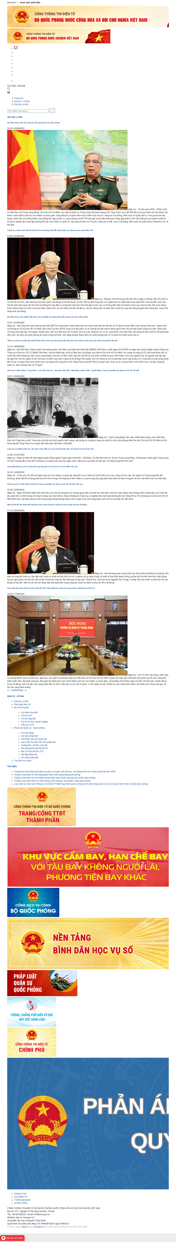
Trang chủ (18, 98)
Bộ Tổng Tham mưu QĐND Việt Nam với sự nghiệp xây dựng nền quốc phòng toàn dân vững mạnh (47, 317)
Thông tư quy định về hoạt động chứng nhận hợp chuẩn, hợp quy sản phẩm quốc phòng (54, 778)
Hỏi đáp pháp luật (29, 754)
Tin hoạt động (27, 733)
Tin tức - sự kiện (22, 52)
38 (19, 690)
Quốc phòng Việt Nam (25, 59)
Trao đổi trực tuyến (23, 760)
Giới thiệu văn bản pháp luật (34, 739)
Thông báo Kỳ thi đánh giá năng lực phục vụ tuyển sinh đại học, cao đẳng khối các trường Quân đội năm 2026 (64, 771)
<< (8, 690)
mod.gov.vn (39, 1227)
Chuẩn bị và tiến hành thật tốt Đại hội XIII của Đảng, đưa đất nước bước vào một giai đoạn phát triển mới (50, 230)
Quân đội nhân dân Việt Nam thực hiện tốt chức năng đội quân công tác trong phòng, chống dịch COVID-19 (51, 588)
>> (26, 690)
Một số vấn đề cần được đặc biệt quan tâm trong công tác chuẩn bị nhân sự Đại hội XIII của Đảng (47, 505)
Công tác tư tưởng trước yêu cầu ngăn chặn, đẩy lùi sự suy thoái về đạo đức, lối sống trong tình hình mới (50, 449)
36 (15, 690)
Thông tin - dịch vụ (24, 74)
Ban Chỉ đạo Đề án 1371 (32, 751)
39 (21, 690)
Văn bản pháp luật (29, 736)
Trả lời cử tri (26, 715)
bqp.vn (25, 1227)
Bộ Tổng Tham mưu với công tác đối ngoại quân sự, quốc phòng (33, 123)
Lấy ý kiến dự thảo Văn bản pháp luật (38, 742)
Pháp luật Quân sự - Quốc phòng (29, 728)
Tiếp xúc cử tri (27, 725)
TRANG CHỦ (20, 1194)
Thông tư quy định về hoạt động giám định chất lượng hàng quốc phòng (47, 774)
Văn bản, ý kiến (21, 104)
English (18, 80)
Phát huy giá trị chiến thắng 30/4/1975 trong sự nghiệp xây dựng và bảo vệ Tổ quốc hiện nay (45, 484)
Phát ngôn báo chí (22, 704)
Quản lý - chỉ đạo (23, 63)
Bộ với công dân (21, 707)
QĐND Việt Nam (21, 55)
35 (12, 690)
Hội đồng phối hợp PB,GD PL (34, 748)
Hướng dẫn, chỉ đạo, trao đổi (34, 745)
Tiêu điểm (12, 766)
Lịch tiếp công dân (29, 712)
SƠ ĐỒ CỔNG (20, 1203)
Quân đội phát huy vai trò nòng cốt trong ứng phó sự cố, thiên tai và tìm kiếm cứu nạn (42, 466)
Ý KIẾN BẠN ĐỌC (22, 1200)
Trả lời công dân (28, 718)
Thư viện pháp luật (29, 757)
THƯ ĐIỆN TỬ (20, 1197)
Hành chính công (23, 67)
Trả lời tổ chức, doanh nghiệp (34, 722)
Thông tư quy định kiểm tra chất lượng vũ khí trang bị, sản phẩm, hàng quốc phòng (52, 781)
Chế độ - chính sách (25, 71)
